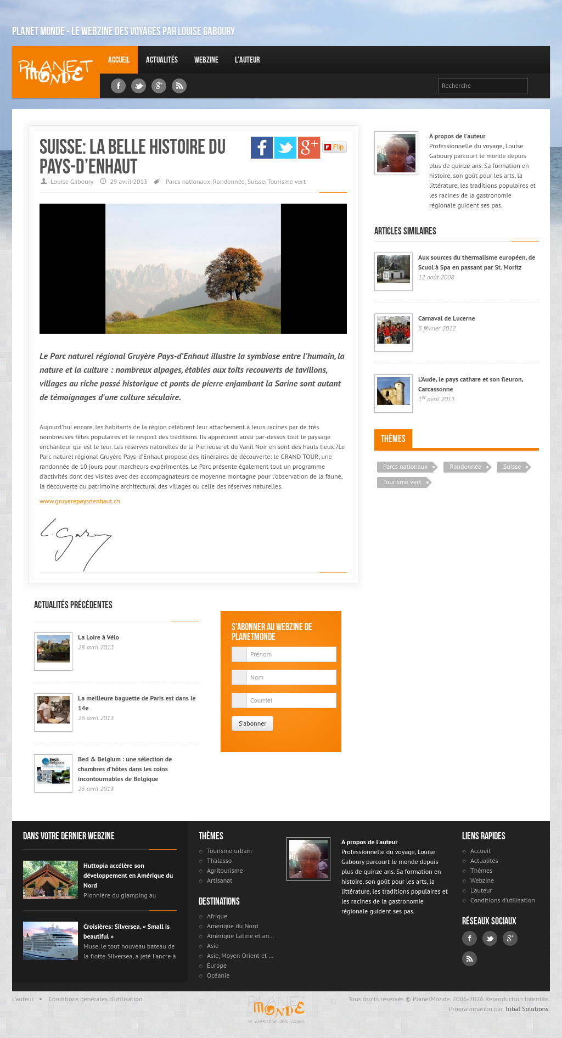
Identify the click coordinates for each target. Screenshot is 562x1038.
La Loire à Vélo (98, 637)
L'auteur (247, 59)
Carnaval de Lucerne (446, 318)
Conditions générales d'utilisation (96, 999)
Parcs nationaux (188, 181)
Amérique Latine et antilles (241, 936)
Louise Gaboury (56, 72)
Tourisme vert (287, 181)
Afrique (217, 916)
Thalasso (219, 860)
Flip (334, 147)
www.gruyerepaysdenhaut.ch (80, 501)
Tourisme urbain (229, 850)
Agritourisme (225, 870)
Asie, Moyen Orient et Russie (241, 955)
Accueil (119, 59)
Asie (212, 945)
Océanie (218, 975)
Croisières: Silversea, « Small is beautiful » (126, 931)
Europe (217, 965)
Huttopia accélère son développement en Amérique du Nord (128, 875)
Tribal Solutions (526, 1009)
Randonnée (229, 181)
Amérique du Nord (232, 926)
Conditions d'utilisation (502, 900)
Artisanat (219, 880)
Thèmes (393, 438)
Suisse (256, 181)
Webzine (206, 59)
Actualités (162, 59)
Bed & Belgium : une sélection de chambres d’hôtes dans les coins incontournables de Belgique (125, 769)
